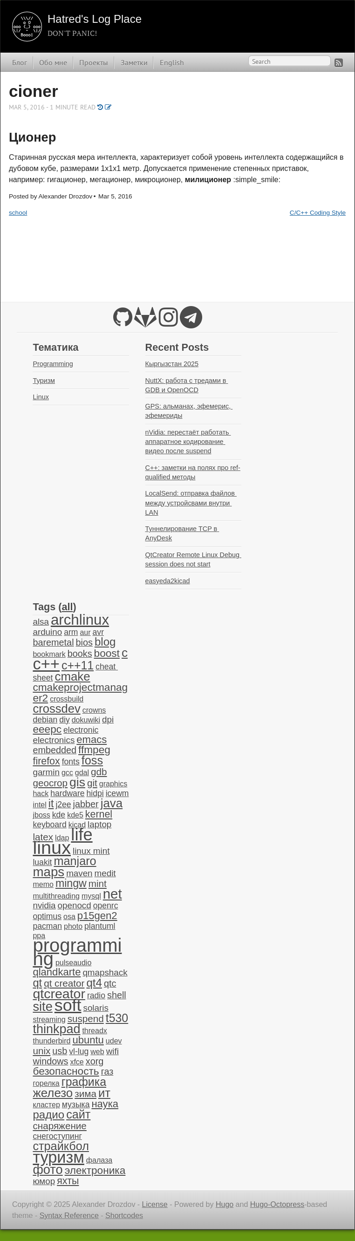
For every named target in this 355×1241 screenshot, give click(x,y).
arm (71, 632)
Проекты (93, 62)
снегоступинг (57, 1136)
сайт (78, 1114)
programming (77, 952)
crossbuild (66, 699)
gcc (67, 773)
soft (68, 1005)
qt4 (94, 982)
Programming (53, 364)
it (51, 804)
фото (47, 1169)
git (92, 782)
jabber (86, 804)
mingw (71, 883)
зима (85, 1093)
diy (64, 719)
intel (39, 805)
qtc (110, 983)
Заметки (134, 62)
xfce (76, 1062)
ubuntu (87, 1040)
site (42, 1006)
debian (45, 719)
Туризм (44, 380)
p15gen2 (97, 915)
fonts (71, 761)
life (81, 834)
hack (40, 794)
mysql (91, 896)
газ (107, 1071)
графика (83, 1081)
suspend (86, 1018)
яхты (68, 1180)
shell (116, 995)
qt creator (64, 983)
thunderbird (51, 1041)
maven (79, 873)
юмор (44, 1181)
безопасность (66, 1071)
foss (92, 760)
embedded (54, 750)
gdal (82, 773)
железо (53, 1092)
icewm (117, 793)
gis (77, 782)
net (112, 893)
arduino (47, 632)
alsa (40, 622)
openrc (105, 905)
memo (43, 884)
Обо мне (53, 62)
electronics (54, 740)
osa (69, 917)
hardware (67, 793)
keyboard (49, 824)
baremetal (53, 642)
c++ (46, 664)
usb (59, 1051)
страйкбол (61, 1145)
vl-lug (79, 1051)
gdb (99, 771)
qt (37, 983)
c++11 (77, 665)
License (155, 1204)
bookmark (49, 654)
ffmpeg (94, 750)
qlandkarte (57, 972)
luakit (42, 862)
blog (105, 641)
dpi (108, 719)
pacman (47, 926)
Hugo (224, 1204)
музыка (76, 1104)
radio (96, 995)
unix (41, 1050)
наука (104, 1104)
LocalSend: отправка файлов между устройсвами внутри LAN (191, 503)
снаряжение (59, 1125)
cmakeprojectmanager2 (80, 692)
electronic (80, 730)
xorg (95, 1061)
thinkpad (56, 1029)
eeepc (47, 729)
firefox (46, 761)
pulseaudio (73, 963)
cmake (72, 676)
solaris (96, 1008)
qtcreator (59, 993)
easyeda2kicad (167, 581)
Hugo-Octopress (277, 1204)
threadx (94, 1031)
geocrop (50, 782)
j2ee (63, 804)
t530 (117, 1017)
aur (85, 632)
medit (105, 873)
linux (52, 847)
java (112, 803)
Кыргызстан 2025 (171, 364)
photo (73, 926)
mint (98, 883)
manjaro (75, 860)
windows (50, 1061)
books (80, 653)
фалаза (99, 1160)
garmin (46, 772)
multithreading (56, 896)
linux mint (91, 851)
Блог (19, 62)
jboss (41, 815)
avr (98, 632)
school (18, 212)
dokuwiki (86, 720)
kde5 (75, 815)
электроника (95, 1170)
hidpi (95, 793)
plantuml (99, 926)
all (67, 607)
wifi (112, 1051)
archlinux (80, 620)
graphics (113, 784)
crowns (94, 710)
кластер (46, 1105)
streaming (49, 1019)
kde (58, 814)
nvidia (44, 905)
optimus (47, 916)
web (97, 1052)
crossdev (56, 708)
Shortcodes (124, 1216)
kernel (98, 814)
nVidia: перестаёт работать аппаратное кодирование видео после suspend (188, 442)
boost (107, 653)
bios (84, 642)
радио (48, 1114)
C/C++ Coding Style (318, 212)
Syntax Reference (69, 1216)
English (172, 62)
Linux (40, 397)
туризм (58, 1157)
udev (114, 1041)
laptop (99, 824)
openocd (74, 905)
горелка (46, 1083)
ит (104, 1092)
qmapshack (104, 972)
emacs (91, 739)
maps (48, 872)
